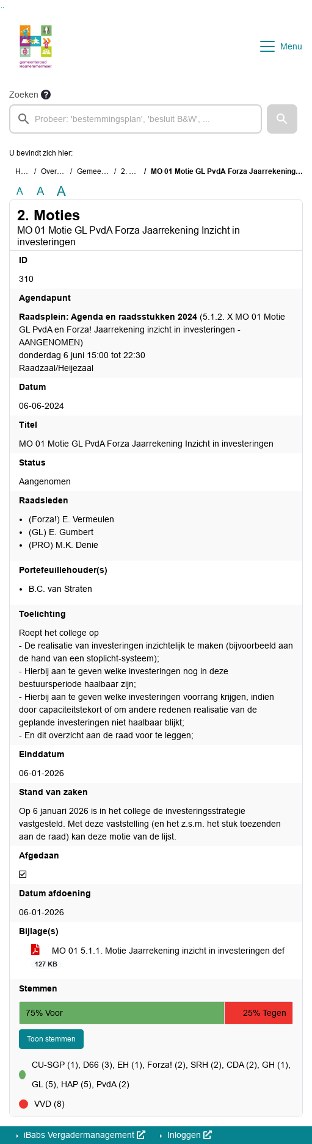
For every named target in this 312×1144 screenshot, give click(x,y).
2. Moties (136, 171)
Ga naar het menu (3, 7)
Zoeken (23, 94)
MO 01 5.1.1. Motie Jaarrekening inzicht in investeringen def (158, 957)
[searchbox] (135, 119)
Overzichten (61, 171)
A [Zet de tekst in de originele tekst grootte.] (19, 191)
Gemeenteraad (102, 171)
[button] (282, 119)
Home (25, 171)
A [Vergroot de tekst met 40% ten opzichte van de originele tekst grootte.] (61, 191)
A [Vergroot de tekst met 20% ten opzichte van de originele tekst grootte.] (41, 191)
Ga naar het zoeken (1, 7)
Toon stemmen (51, 1039)
